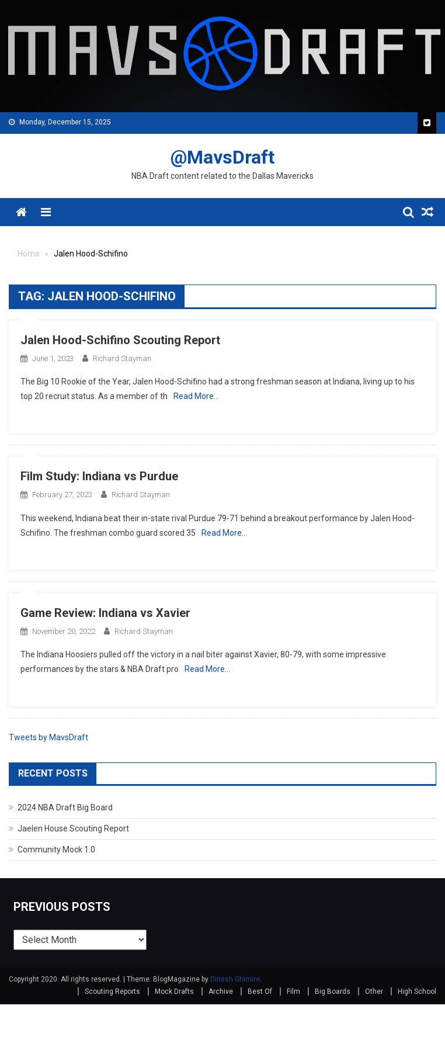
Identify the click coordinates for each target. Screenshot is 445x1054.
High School (417, 991)
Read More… (196, 396)
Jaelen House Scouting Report (73, 828)
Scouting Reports (112, 991)
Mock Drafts (174, 991)
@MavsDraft (222, 157)
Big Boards (332, 991)
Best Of (260, 991)
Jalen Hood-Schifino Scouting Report (120, 340)
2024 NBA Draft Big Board (65, 807)
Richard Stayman (122, 358)
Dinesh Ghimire (235, 979)
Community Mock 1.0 (56, 849)
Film (293, 991)
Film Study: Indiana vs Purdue (99, 476)
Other (374, 991)
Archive (220, 991)
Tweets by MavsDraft (48, 737)
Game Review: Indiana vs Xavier (105, 613)
